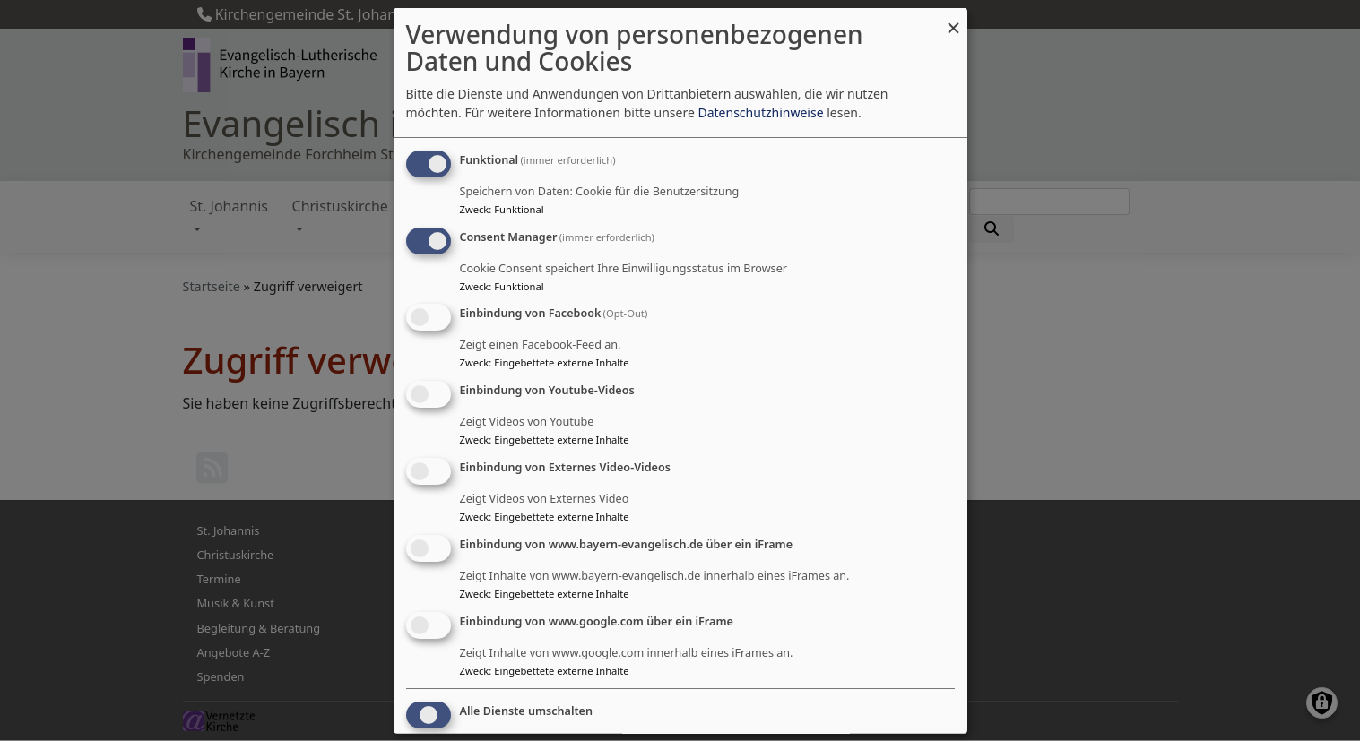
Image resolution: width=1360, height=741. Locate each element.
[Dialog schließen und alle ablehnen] (953, 18)
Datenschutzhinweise (760, 112)
